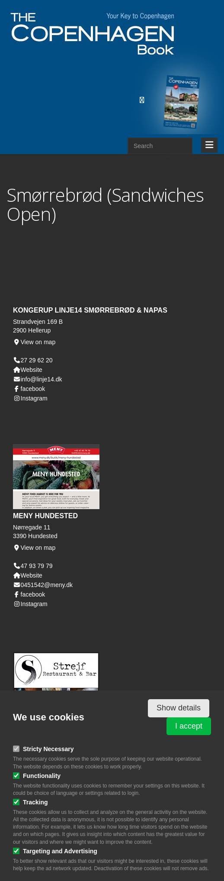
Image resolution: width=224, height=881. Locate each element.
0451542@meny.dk (43, 584)
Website (27, 369)
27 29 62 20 (37, 360)
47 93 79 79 (37, 565)
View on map (34, 342)
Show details (179, 708)
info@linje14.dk (37, 379)
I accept (188, 726)
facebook (29, 388)
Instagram (30, 398)
